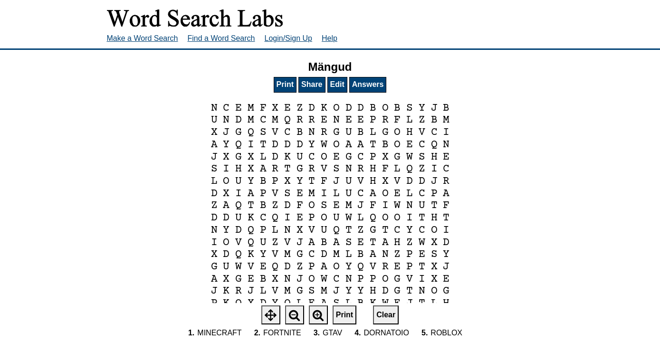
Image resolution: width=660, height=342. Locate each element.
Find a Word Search (221, 38)
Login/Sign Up (289, 38)
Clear (385, 315)
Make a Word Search (142, 38)
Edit (337, 84)
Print (285, 84)
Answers (368, 84)
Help (329, 38)
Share (311, 84)
